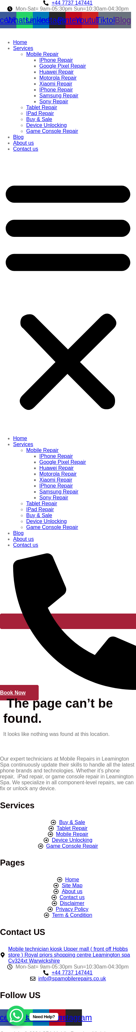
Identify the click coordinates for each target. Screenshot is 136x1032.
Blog (18, 137)
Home (20, 42)
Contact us (25, 149)
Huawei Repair (56, 72)
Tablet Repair (41, 107)
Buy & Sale (39, 119)
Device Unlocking (46, 125)
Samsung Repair (58, 95)
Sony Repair (53, 101)
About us (23, 143)
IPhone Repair (56, 60)
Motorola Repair (58, 78)
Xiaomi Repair (55, 84)
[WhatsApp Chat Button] (16, 1015)
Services (23, 48)
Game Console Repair (52, 131)
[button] (68, 293)
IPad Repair (40, 113)
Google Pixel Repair (62, 66)
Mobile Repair (42, 54)
